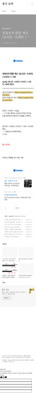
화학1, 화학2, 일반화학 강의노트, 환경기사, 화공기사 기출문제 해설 (14, 293)
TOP (32, 356)
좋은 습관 (7, 4)
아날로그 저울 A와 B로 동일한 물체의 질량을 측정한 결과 (13, 230)
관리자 (13, 11)
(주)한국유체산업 (10, 195)
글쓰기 (4, 11)
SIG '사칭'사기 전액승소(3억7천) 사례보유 (11, 181)
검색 (27, 3)
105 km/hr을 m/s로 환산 (11, 227)
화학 (6, 216)
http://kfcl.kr (8, 192)
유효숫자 (11, 216)
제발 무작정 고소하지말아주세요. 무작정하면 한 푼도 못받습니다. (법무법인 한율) (12, 184)
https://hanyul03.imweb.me (13, 178)
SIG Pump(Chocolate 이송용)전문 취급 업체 (17, 198)
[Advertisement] (18, 331)
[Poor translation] (4, 377)
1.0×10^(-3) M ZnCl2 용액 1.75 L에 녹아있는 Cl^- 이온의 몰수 (14, 226)
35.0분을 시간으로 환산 (11, 237)
